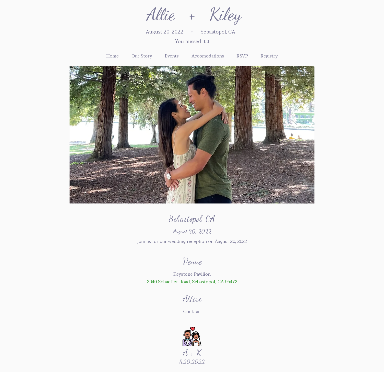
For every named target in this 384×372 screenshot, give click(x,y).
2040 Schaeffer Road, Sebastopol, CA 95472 (192, 282)
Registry (269, 56)
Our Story (142, 56)
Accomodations (208, 56)
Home (112, 56)
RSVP (242, 56)
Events (172, 56)
